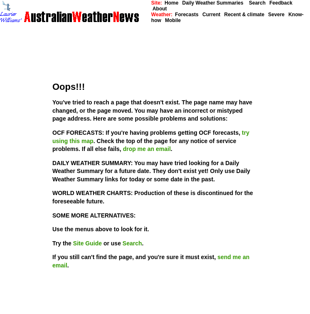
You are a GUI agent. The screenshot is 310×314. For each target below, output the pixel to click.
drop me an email (147, 149)
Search (257, 3)
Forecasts (187, 14)
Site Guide (88, 243)
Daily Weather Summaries (215, 3)
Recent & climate (244, 14)
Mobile (173, 20)
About (160, 9)
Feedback (280, 3)
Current (211, 14)
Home (171, 3)
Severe (276, 14)
